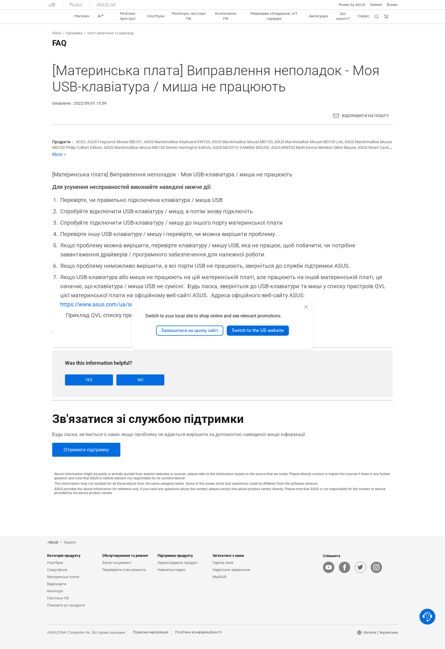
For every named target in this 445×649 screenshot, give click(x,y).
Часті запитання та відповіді (110, 33)
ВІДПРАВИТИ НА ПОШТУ (365, 115)
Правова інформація (150, 632)
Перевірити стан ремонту (124, 570)
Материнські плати (63, 577)
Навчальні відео (171, 570)
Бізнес (392, 5)
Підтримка (74, 33)
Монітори (55, 591)
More (57, 154)
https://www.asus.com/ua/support (103, 304)
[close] (306, 307)
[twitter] (360, 567)
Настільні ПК (58, 598)
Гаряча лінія (223, 563)
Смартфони (57, 570)
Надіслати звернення (231, 570)
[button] (376, 5)
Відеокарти (56, 584)
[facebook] (344, 567)
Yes (84, 380)
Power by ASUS (352, 5)
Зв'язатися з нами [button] (228, 556)
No (128, 380)
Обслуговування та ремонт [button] (125, 556)
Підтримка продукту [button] (175, 556)
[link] (56, 16)
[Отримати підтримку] (86, 450)
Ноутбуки (55, 563)
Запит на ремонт (116, 563)
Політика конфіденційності (198, 632)
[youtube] (328, 567)
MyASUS (219, 577)
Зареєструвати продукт (178, 563)
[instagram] (376, 567)
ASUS (56, 33)
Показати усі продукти (66, 605)
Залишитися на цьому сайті (189, 330)
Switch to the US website (258, 330)
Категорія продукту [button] (64, 556)
